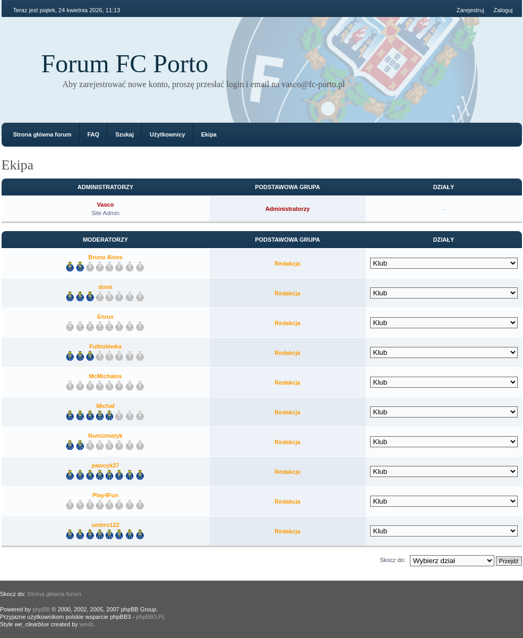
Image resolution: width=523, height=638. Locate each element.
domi (105, 287)
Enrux (105, 316)
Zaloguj (502, 10)
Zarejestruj (470, 10)
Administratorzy (287, 209)
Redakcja (287, 263)
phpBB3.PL (151, 617)
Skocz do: (392, 560)
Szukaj (124, 134)
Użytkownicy (167, 134)
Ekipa (209, 134)
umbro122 (105, 525)
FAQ (94, 134)
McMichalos (105, 376)
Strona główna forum (42, 134)
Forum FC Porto (125, 63)
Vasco (105, 204)
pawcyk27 (105, 465)
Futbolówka (105, 346)
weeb (86, 624)
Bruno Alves (105, 257)
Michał (105, 406)
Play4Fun (105, 495)
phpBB (41, 609)
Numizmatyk (105, 435)
